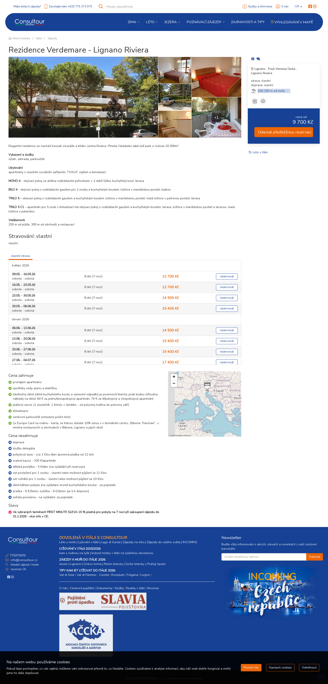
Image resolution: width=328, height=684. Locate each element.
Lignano (260, 69)
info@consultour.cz (23, 560)
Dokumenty (104, 588)
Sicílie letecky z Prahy (140, 564)
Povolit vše (251, 667)
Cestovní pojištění (82, 588)
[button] (207, 386)
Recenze (153, 588)
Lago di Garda (111, 542)
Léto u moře (67, 542)
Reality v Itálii (135, 588)
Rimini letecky (113, 564)
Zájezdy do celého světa (163, 542)
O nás (285, 7)
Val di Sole (66, 575)
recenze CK (18, 569)
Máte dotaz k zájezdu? (27, 7)
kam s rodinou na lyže (74, 553)
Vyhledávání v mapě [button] (292, 22)
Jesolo (63, 564)
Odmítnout (309, 667)
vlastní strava (20, 256)
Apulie (161, 564)
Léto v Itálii (260, 152)
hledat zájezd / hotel (25, 565)
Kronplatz (117, 575)
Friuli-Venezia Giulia (282, 69)
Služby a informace (260, 7)
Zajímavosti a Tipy (248, 22)
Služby (119, 588)
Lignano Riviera (261, 73)
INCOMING (190, 542)
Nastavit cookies (280, 667)
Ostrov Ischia (92, 564)
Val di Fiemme (86, 575)
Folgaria (132, 575)
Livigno (145, 575)
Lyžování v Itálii (88, 542)
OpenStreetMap (176, 436)
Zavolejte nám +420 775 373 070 (70, 7)
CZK (298, 6)
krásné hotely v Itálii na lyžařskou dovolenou (122, 553)
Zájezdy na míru (133, 542)
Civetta (103, 575)
